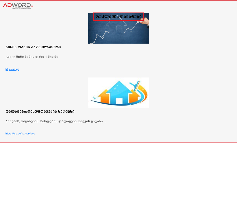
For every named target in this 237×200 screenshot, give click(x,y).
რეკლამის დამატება (119, 16)
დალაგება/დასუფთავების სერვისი (40, 112)
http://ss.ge (12, 69)
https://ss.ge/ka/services (20, 133)
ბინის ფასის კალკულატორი (33, 47)
